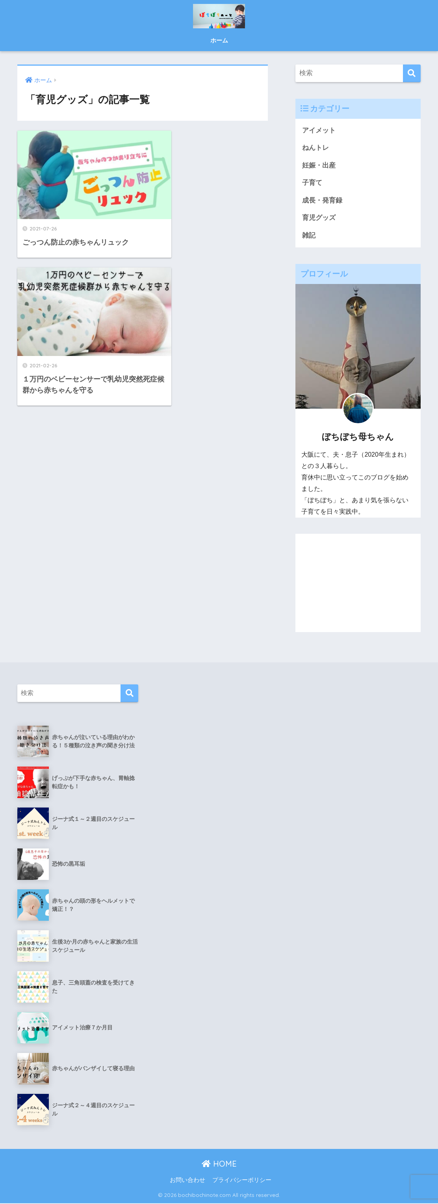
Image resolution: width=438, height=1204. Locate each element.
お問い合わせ (187, 1181)
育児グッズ (319, 218)
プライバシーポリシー (241, 1181)
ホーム (219, 40)
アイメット (319, 130)
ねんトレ (315, 147)
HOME (219, 1164)
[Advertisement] (357, 584)
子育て (312, 183)
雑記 (309, 236)
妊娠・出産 (319, 165)
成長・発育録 (322, 200)
